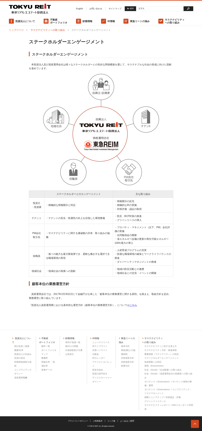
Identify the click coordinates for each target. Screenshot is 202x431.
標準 (132, 8)
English (79, 8)
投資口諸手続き (99, 373)
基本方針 (125, 346)
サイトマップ (115, 8)
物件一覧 (45, 346)
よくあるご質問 (127, 421)
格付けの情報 (71, 346)
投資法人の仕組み (22, 354)
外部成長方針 (127, 358)
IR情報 (111, 21)
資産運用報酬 (20, 377)
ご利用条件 (98, 421)
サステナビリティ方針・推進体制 (160, 350)
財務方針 (125, 366)
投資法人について (25, 21)
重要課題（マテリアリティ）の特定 (161, 354)
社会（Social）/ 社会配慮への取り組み (163, 370)
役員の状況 (19, 358)
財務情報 (87, 21)
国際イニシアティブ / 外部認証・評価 (162, 397)
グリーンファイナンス (155, 401)
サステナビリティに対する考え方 (160, 346)
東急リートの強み (140, 21)
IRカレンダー (98, 358)
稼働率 (44, 358)
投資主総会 (97, 370)
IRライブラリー (99, 346)
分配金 (95, 354)
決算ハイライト (99, 350)
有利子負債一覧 (72, 342)
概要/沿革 (19, 350)
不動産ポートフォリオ (58, 21)
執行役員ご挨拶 (21, 346)
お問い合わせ (95, 8)
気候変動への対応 (153, 362)
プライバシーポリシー (78, 421)
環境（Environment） (154, 366)
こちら (133, 305)
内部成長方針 (127, 362)
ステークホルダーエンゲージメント (161, 358)
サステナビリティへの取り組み (174, 21)
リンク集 (111, 421)
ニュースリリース (101, 342)
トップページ (16, 30)
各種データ (46, 370)
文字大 (141, 8)
